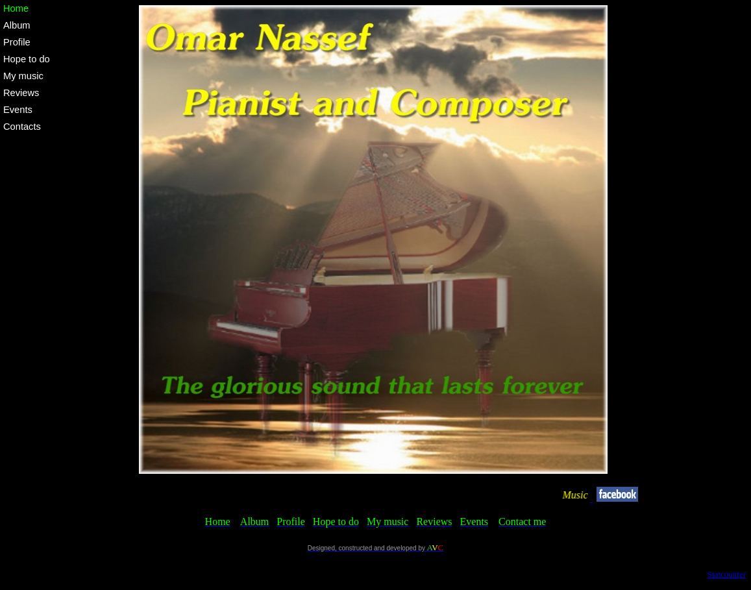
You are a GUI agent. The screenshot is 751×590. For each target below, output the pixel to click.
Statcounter (727, 574)
